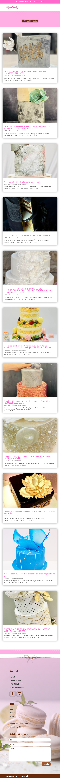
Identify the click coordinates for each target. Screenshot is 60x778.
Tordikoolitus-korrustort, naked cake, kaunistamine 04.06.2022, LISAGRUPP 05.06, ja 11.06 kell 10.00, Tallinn (27, 347)
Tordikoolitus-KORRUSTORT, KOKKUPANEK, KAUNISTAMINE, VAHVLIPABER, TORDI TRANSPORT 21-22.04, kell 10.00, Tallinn (28, 291)
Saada (46, 764)
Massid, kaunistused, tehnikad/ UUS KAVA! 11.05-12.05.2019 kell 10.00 (29, 512)
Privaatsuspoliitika (16, 727)
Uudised (24, 76)
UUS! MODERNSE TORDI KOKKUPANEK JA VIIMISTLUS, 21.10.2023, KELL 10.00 (27, 72)
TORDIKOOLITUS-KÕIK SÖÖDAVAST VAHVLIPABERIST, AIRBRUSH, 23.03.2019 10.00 (27, 630)
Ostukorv (12, 716)
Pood (11, 709)
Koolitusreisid (15, 578)
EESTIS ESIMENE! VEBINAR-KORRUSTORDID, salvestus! (27, 235)
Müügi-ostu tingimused (18, 723)
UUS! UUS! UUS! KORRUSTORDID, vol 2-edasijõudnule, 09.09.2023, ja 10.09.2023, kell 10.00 (27, 127)
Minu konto (13, 713)
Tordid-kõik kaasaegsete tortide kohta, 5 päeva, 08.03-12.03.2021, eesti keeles (27, 402)
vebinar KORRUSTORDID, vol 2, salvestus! (22, 182)
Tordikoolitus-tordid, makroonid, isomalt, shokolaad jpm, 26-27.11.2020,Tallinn (28, 457)
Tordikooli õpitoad (16, 76)
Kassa (11, 720)
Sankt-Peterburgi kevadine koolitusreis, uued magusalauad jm (29, 575)
